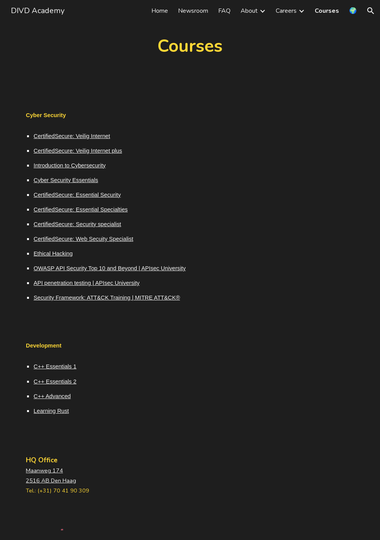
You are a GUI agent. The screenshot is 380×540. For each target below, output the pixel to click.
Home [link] (159, 11)
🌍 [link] (353, 11)
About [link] (249, 11)
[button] (370, 11)
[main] (190, 46)
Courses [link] (327, 11)
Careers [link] (286, 11)
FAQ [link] (224, 11)
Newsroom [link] (193, 11)
